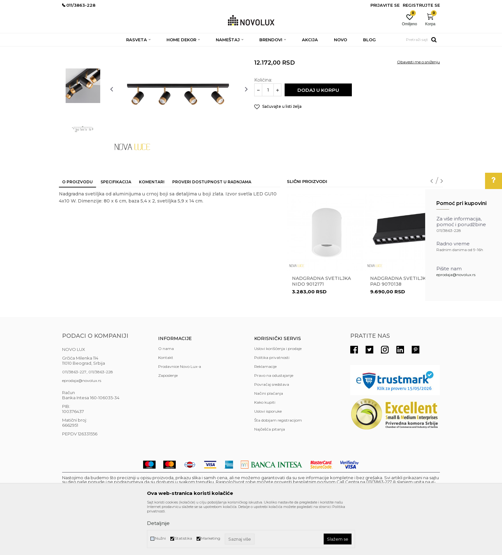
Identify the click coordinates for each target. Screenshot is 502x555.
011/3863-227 (74, 418)
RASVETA (119, 50)
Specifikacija (116, 228)
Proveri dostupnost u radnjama (211, 228)
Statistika (183, 538)
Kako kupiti (264, 448)
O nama (166, 394)
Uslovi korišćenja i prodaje (278, 394)
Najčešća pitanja (269, 475)
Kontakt (165, 403)
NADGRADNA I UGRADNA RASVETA (167, 50)
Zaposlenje (168, 421)
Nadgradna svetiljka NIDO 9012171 (321, 327)
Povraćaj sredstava (271, 430)
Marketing (210, 538)
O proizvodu (77, 228)
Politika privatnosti (271, 403)
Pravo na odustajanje (273, 421)
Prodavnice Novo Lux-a (179, 412)
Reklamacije (265, 412)
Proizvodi (96, 50)
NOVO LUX (72, 50)
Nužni (160, 538)
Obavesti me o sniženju (418, 108)
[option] (83, 88)
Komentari (152, 228)
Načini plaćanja (268, 439)
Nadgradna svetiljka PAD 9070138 (399, 327)
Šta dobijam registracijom (278, 466)
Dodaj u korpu (318, 136)
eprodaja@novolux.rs (455, 274)
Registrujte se (421, 5)
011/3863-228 (100, 418)
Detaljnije (158, 523)
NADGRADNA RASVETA (230, 50)
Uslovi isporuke (268, 457)
